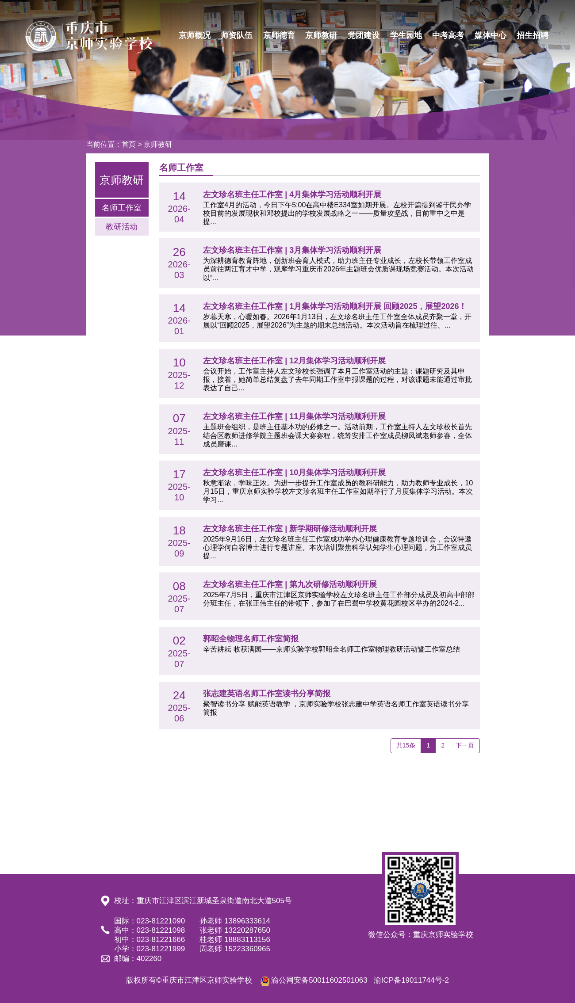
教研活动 (122, 226)
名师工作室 (122, 207)
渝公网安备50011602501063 (319, 980)
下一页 (465, 745)
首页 (129, 144)
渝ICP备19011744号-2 (411, 980)
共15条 (406, 745)
